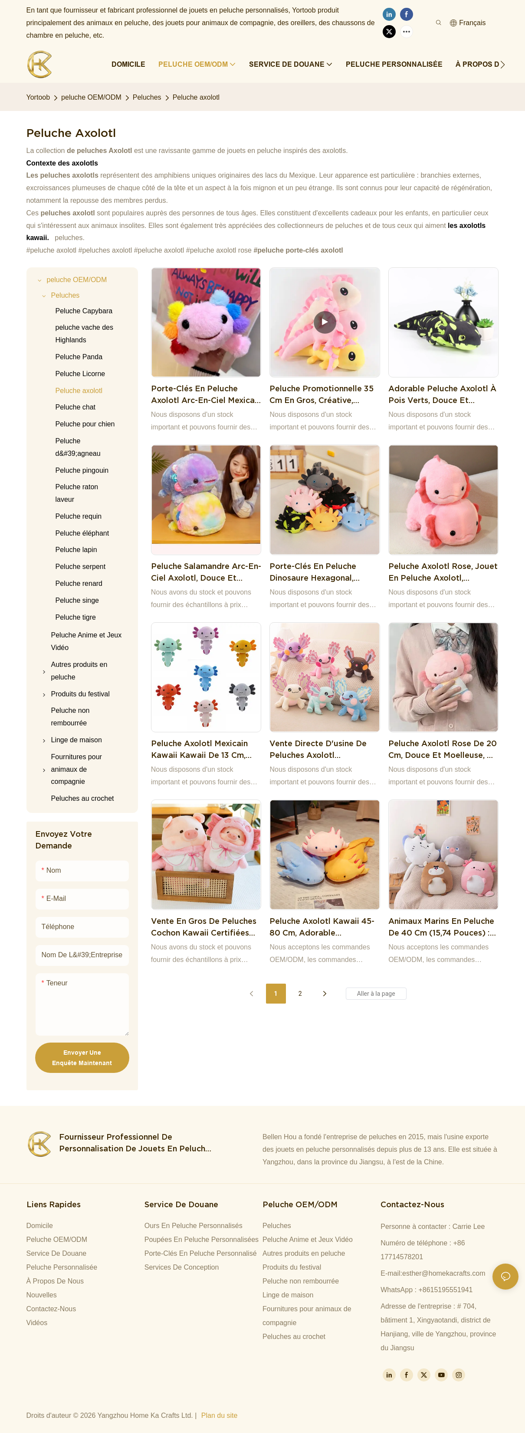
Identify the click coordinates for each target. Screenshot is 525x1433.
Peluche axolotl (196, 97)
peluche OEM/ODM (91, 97)
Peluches (147, 97)
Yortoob (38, 97)
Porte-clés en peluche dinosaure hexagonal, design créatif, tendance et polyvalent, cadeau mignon (323, 573)
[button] (502, 64)
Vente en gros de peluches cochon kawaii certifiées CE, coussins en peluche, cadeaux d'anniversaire (203, 927)
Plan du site (219, 1415)
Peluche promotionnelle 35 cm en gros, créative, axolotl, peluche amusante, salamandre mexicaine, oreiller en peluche (322, 395)
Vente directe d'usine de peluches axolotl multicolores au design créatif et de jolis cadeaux (323, 750)
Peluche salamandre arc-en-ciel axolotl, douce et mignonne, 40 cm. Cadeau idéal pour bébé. (206, 573)
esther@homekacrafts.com (443, 1273)
